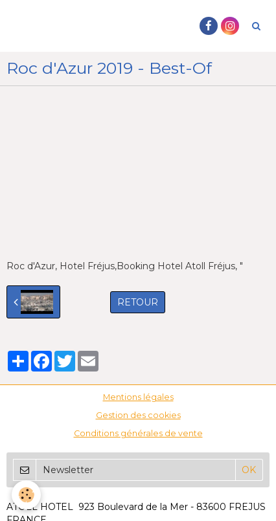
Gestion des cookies (138, 415)
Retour (137, 302)
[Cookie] (26, 494)
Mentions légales (138, 397)
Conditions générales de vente (138, 433)
